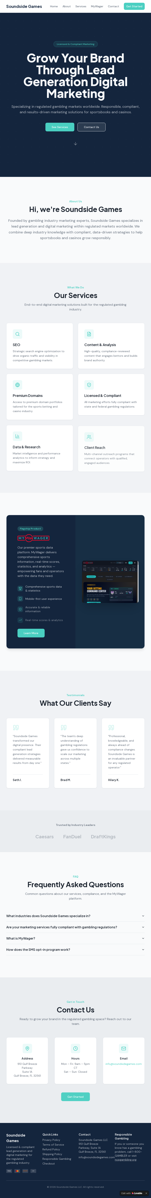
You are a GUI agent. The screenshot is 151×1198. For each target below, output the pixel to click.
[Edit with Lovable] (132, 1193)
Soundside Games (24, 6)
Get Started (134, 6)
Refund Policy (51, 1149)
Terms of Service (53, 1144)
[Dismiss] (146, 1193)
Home (54, 6)
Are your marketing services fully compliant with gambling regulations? (75, 932)
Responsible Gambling (56, 1159)
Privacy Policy (51, 1140)
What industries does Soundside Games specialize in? (75, 921)
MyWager (97, 6)
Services (81, 6)
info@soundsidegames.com (124, 1066)
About (67, 6)
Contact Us (91, 130)
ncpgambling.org (125, 1159)
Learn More (31, 635)
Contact (113, 6)
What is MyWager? (75, 943)
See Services (60, 130)
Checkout (48, 1163)
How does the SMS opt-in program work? (75, 955)
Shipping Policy (52, 1154)
